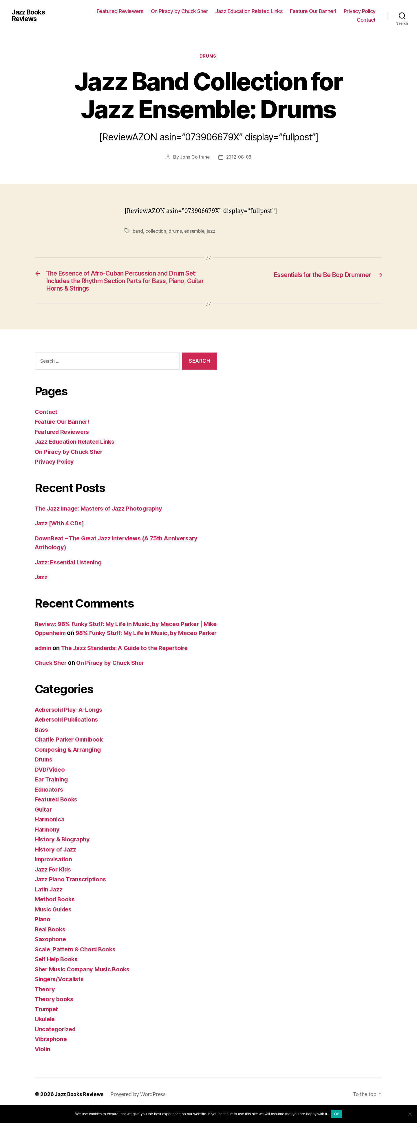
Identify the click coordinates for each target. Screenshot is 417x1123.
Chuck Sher (52, 675)
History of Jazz (56, 861)
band (138, 231)
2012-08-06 (239, 158)
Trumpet (47, 1021)
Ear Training (52, 791)
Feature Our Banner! (313, 11)
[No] (410, 1114)
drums (175, 231)
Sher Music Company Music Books (85, 981)
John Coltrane (194, 158)
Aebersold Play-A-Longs (70, 721)
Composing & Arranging (70, 761)
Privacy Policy (360, 11)
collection (156, 231)
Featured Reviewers (120, 11)
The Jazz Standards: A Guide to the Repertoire (130, 660)
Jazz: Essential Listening (70, 565)
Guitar (44, 821)
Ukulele (46, 1031)
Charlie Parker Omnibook (71, 751)
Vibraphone (52, 1051)
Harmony (48, 841)
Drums (208, 56)
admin (44, 660)
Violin (43, 1061)
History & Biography (64, 851)
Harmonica (50, 831)
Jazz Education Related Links (249, 11)
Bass (42, 741)
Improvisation (54, 871)
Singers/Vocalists (61, 991)
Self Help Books (58, 971)
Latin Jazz (49, 901)
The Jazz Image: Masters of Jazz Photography (102, 511)
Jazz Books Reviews (30, 16)
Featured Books (57, 811)
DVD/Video (51, 781)
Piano (43, 931)
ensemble (195, 231)
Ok (336, 1114)
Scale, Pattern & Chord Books (77, 961)
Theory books (55, 1011)
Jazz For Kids (54, 881)
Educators (50, 801)
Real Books (51, 941)
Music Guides (55, 921)
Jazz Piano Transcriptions (72, 891)
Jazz (41, 580)
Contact (366, 20)
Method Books (56, 911)
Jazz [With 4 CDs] (61, 526)
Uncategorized (56, 1041)
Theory (45, 1001)
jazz (213, 231)
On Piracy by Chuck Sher (179, 11)
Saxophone (51, 951)
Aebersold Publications (68, 731)
